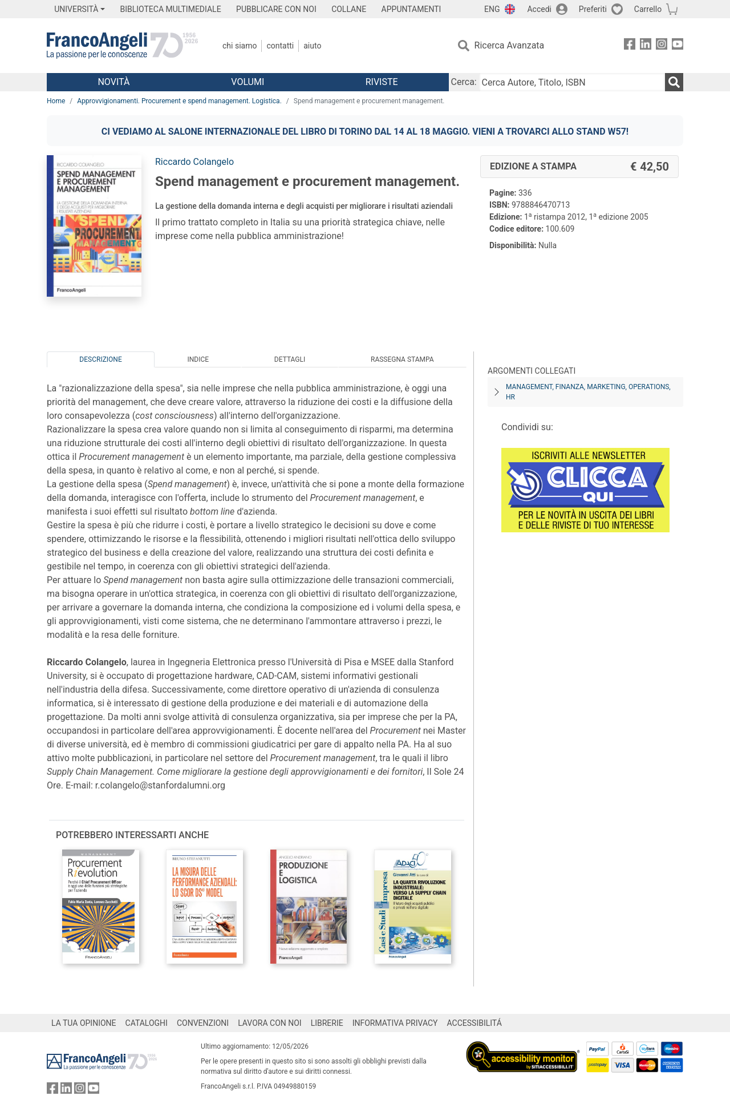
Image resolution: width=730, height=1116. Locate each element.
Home (56, 101)
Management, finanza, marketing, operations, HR (588, 392)
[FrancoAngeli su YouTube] (677, 46)
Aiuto (312, 45)
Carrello (648, 9)
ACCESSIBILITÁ (474, 1023)
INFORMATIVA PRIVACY (395, 1023)
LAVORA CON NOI (270, 1023)
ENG (492, 9)
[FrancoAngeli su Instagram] (661, 46)
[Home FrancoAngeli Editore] (122, 46)
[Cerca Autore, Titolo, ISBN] (572, 82)
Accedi (539, 9)
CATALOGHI (146, 1023)
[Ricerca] (674, 82)
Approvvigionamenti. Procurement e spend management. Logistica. (179, 101)
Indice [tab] (198, 359)
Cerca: (464, 81)
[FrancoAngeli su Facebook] (629, 46)
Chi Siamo (239, 45)
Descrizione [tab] (100, 359)
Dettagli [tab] (289, 359)
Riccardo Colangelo (194, 161)
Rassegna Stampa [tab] (402, 359)
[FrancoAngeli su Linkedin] (645, 46)
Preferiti (593, 9)
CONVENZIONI (203, 1023)
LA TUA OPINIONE (83, 1023)
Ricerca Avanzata (509, 45)
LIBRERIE (327, 1023)
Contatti (280, 45)
